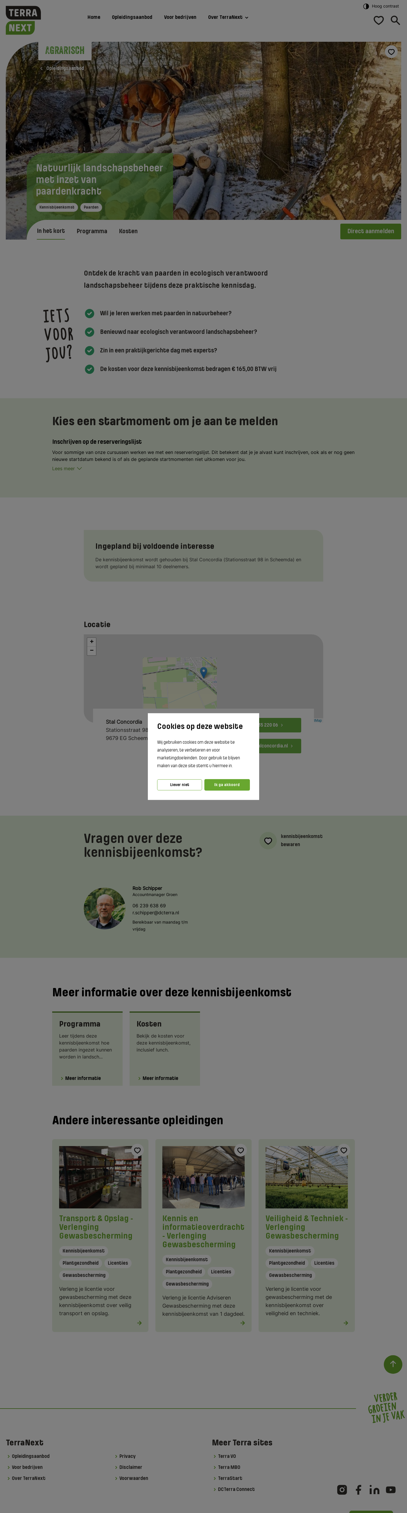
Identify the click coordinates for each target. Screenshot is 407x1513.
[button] (234, 766)
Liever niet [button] (179, 785)
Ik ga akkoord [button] (227, 785)
